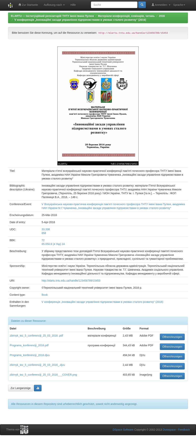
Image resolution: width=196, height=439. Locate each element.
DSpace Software (123, 429)
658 (44, 233)
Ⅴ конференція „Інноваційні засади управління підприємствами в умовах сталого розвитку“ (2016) (80, 19)
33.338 (46, 229)
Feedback (184, 429)
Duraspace (169, 429)
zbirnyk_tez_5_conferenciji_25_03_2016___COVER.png (43, 374)
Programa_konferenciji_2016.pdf (29, 345)
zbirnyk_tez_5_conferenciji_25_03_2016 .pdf (36, 335)
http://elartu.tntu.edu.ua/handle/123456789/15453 (71, 280)
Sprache (179, 4)
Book (45, 294)
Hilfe (73, 4)
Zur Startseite (28, 4)
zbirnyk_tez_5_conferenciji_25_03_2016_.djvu (37, 364)
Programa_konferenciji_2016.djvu (30, 355)
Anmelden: (161, 4)
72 (43, 240)
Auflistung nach (54, 4)
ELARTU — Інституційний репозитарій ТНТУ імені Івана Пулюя (52, 15)
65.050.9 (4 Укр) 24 (53, 244)
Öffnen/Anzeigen (172, 336)
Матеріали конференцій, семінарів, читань (126, 15)
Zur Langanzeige (21, 388)
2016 (162, 15)
